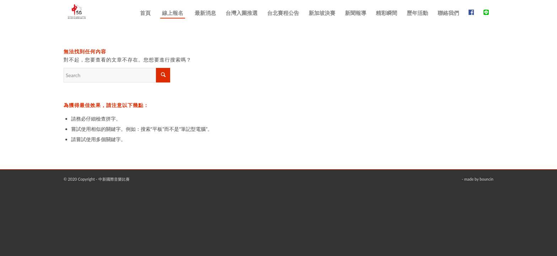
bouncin (486, 179)
